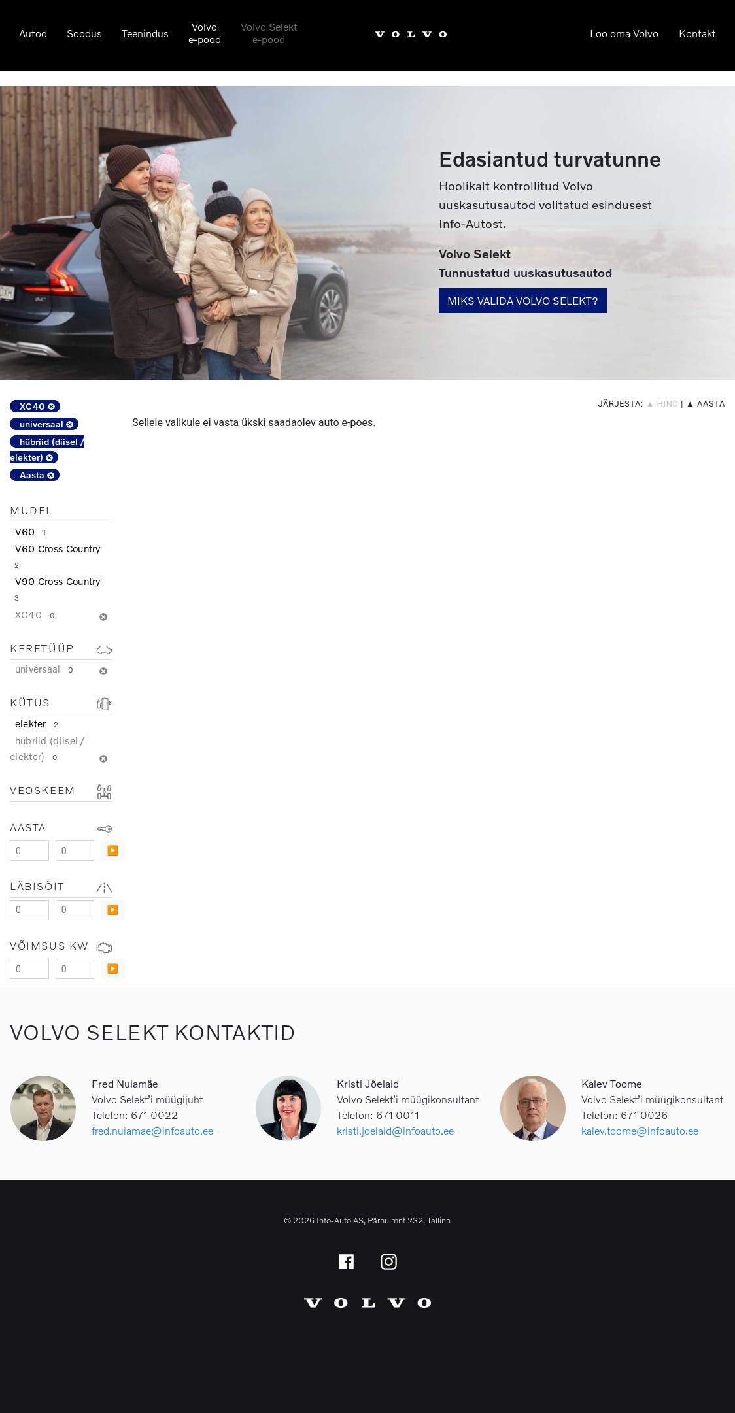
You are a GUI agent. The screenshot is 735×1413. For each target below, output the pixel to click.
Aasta (37, 474)
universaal (46, 423)
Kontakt (697, 33)
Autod (33, 33)
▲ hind (662, 403)
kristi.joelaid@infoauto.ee (395, 1130)
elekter (38, 723)
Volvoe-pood (204, 32)
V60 (32, 531)
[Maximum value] (75, 850)
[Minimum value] (29, 850)
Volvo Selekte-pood (269, 32)
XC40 (37, 406)
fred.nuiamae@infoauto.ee (152, 1130)
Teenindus (145, 33)
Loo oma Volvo (624, 33)
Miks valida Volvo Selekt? (522, 300)
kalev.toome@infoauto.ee (639, 1130)
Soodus (84, 33)
